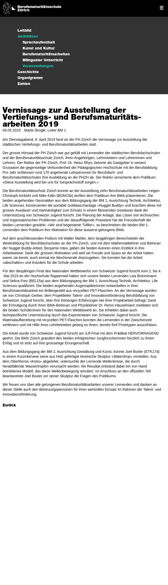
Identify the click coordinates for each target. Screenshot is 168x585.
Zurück (9, 405)
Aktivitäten (27, 36)
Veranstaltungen (38, 66)
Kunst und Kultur (39, 48)
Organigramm (30, 78)
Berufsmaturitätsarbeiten (46, 54)
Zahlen (23, 84)
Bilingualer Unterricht (43, 60)
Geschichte (28, 72)
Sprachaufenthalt (39, 42)
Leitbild (24, 30)
